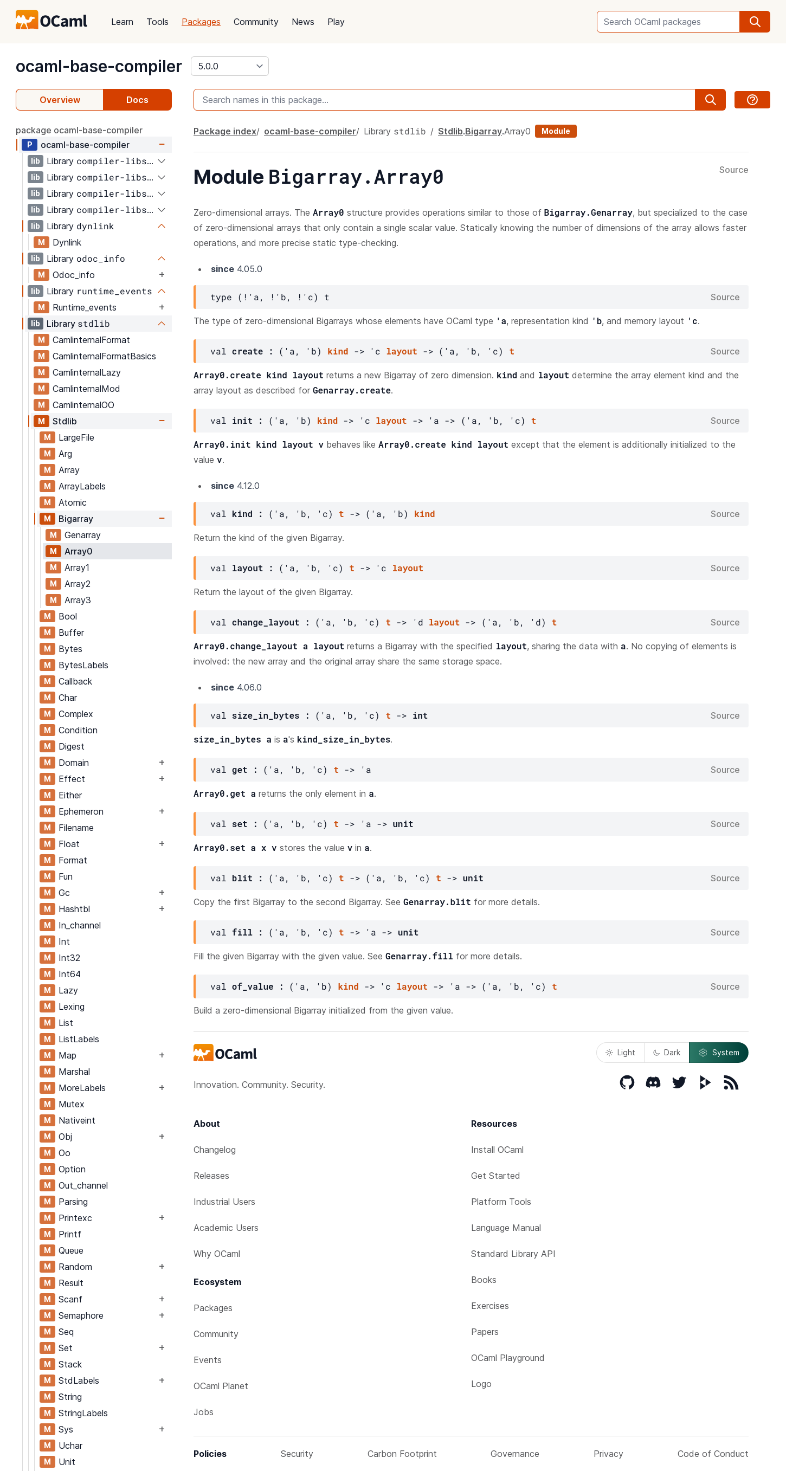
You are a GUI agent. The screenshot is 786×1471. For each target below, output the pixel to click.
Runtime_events (85, 307)
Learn (122, 21)
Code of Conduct (713, 1453)
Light (620, 1052)
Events (208, 1359)
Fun (66, 876)
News (303, 21)
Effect (72, 778)
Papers (485, 1331)
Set (66, 1348)
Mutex (72, 1104)
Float (69, 843)
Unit (67, 1461)
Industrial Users (224, 1201)
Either (70, 795)
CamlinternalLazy (87, 372)
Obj (65, 1136)
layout (401, 351)
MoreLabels (82, 1087)
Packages (201, 21)
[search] (755, 22)
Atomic (73, 502)
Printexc (75, 1217)
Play (336, 21)
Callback (75, 681)
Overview (60, 99)
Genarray (83, 535)
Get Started (495, 1175)
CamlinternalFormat (91, 339)
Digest (72, 746)
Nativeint (77, 1120)
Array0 (79, 551)
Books (484, 1279)
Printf (70, 1234)
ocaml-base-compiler (99, 66)
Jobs (204, 1412)
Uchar (70, 1445)
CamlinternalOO (83, 404)
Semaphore (81, 1315)
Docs (137, 99)
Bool (68, 616)
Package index (225, 131)
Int (64, 941)
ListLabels (79, 1039)
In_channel (80, 925)
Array (69, 469)
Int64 (70, 974)
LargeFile (76, 437)
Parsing (73, 1201)
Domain (74, 762)
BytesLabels (83, 665)
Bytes (70, 648)
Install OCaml (497, 1149)
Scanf (70, 1299)
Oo (64, 1152)
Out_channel (83, 1185)
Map (67, 1055)
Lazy (68, 990)
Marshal (74, 1071)
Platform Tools (501, 1201)
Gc (64, 892)
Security (297, 1453)
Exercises (490, 1305)
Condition (78, 730)
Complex (76, 713)
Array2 (78, 583)
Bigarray (76, 518)
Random (75, 1266)
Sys (66, 1429)
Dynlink (67, 242)
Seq (66, 1331)
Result (71, 1283)
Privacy (608, 1453)
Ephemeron (81, 811)
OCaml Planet (221, 1385)
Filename (76, 827)
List (66, 1022)
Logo (481, 1383)
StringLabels (83, 1413)
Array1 (77, 567)
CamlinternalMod (86, 388)
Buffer (71, 632)
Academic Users (226, 1227)
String (70, 1396)
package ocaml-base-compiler (79, 130)
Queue (71, 1250)
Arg (65, 453)
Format (73, 860)
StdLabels (79, 1380)
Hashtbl (74, 909)
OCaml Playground (508, 1357)
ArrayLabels (82, 486)
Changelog (215, 1149)
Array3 (78, 600)
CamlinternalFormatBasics (104, 356)
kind (337, 351)
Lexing (72, 1006)
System (718, 1052)
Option (72, 1169)
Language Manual (506, 1227)
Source (734, 170)
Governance (515, 1453)
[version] (230, 66)
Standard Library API (513, 1253)
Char (68, 697)
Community (256, 21)
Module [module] (556, 131)
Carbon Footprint (402, 1453)
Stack (70, 1364)
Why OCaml (217, 1253)
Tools (157, 21)
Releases (211, 1175)
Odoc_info (74, 274)
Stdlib (65, 421)
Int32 (69, 957)
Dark (666, 1052)
